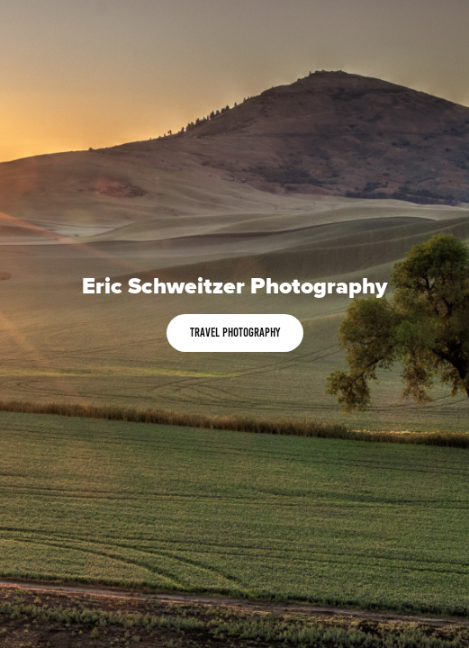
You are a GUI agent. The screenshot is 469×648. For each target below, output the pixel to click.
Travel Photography (235, 332)
